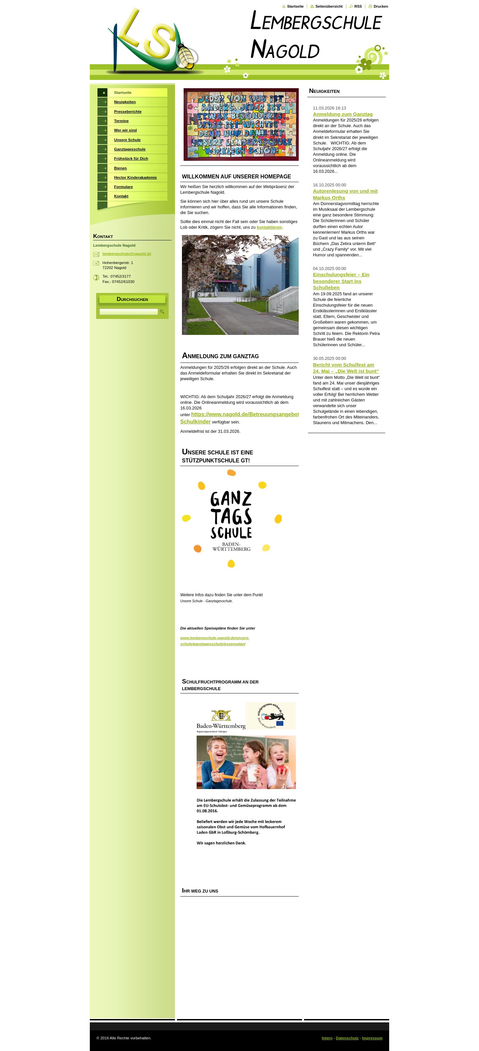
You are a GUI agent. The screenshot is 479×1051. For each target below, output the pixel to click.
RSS (358, 6)
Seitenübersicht (329, 6)
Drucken (381, 6)
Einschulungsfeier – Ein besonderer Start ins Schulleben (341, 281)
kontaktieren (269, 227)
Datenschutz (347, 1038)
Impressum (372, 1038)
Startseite (295, 6)
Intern (327, 1038)
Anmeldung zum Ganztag (343, 114)
